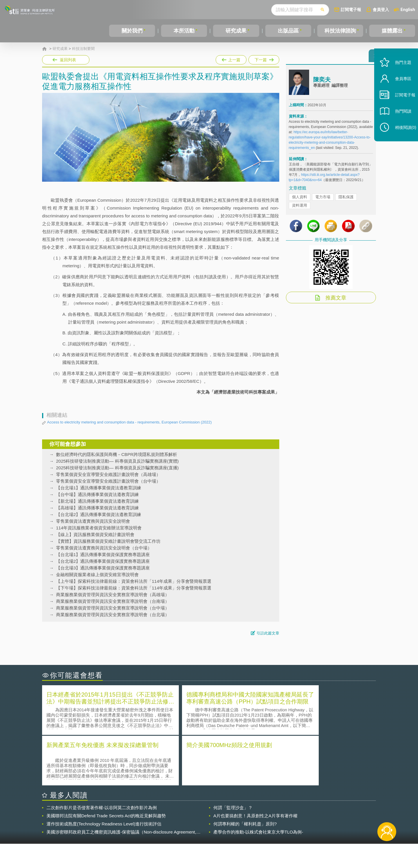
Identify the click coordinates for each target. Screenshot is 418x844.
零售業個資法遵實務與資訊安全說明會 (93, 521)
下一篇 (263, 58)
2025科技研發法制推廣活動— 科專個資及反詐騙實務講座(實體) (117, 461)
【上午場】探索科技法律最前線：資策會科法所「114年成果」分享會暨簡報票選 (133, 581)
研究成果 (236, 30)
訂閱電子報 (351, 9)
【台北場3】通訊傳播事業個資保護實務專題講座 (103, 567)
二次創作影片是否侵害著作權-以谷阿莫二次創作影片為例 (101, 756)
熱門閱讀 (398, 122)
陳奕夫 (322, 82)
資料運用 (299, 208)
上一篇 (231, 58)
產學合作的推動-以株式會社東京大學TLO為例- (258, 780)
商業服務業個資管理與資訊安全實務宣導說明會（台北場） (112, 614)
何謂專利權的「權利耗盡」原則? (245, 772)
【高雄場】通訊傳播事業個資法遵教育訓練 (97, 507)
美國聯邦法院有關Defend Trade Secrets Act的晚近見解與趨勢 (106, 764)
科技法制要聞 (83, 49)
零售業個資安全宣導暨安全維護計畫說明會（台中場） (108, 481)
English (408, 9)
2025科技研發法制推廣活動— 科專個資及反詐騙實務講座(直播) (117, 467)
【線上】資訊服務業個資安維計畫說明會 (95, 534)
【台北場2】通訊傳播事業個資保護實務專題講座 (103, 561)
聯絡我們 (211, 820)
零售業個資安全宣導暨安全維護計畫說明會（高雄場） (108, 474)
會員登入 (381, 9)
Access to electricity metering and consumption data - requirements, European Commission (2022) (129, 422)
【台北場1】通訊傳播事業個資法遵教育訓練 (98, 487)
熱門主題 (398, 73)
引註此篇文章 (268, 633)
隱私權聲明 (213, 812)
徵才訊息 (246, 812)
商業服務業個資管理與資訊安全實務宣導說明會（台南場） (112, 601)
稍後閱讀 (401, 138)
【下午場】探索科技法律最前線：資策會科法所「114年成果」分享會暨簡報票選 (133, 587)
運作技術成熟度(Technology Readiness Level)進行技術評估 (103, 772)
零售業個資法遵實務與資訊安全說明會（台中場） (104, 547)
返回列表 (68, 59)
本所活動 (184, 30)
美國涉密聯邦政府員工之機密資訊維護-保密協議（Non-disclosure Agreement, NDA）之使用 (121, 780)
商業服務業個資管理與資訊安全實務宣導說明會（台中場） (112, 607)
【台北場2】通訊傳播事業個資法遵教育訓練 (98, 514)
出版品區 (288, 30)
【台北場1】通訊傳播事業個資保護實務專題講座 (103, 554)
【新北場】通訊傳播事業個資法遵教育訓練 (97, 501)
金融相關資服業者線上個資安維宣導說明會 (97, 574)
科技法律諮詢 (340, 30)
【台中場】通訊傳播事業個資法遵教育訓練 (97, 494)
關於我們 (132, 30)
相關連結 (326, 812)
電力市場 (322, 199)
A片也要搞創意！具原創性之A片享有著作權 (255, 764)
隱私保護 (346, 199)
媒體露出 (392, 30)
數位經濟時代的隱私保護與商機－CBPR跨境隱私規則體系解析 (116, 454)
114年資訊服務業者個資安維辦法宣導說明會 (99, 527)
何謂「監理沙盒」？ (233, 756)
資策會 (292, 812)
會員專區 (398, 89)
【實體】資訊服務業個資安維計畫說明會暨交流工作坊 (108, 541)
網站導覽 (246, 820)
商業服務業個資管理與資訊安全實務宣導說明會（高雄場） (112, 594)
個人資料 (299, 199)
